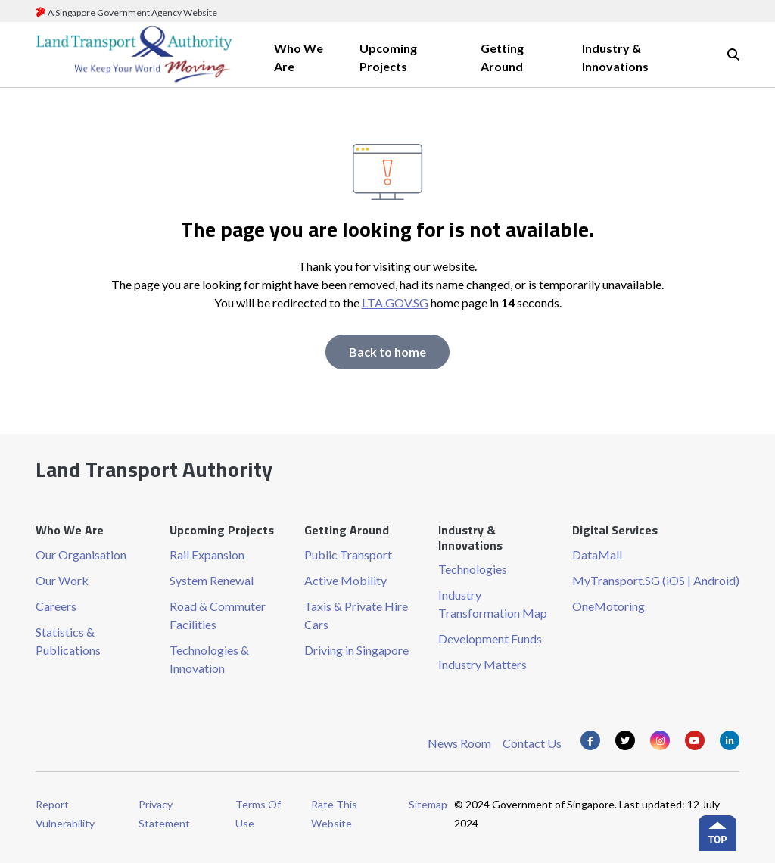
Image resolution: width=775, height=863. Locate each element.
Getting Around (502, 57)
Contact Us (532, 743)
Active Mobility (345, 580)
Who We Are (298, 57)
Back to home (387, 351)
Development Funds (490, 638)
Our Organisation (81, 554)
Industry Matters (482, 664)
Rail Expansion (207, 554)
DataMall (597, 554)
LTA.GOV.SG (395, 302)
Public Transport (348, 554)
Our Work (62, 580)
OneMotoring (608, 606)
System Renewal (212, 580)
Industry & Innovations (615, 57)
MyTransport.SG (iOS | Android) (655, 580)
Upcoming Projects (388, 57)
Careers (56, 606)
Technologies (472, 569)
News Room (459, 743)
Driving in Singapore (356, 650)
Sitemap (428, 804)
